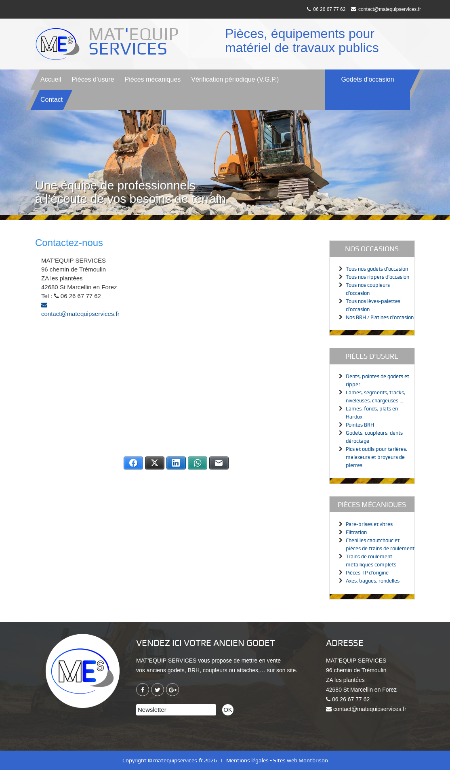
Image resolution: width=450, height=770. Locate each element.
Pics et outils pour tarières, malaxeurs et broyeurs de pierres (376, 457)
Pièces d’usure (93, 79)
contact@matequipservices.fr (386, 9)
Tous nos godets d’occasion (377, 269)
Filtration (356, 532)
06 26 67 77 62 (326, 9)
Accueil (50, 79)
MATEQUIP (135, 41)
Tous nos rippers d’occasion (377, 277)
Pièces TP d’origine (367, 573)
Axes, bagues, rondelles (373, 581)
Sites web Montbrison (300, 760)
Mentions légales (247, 760)
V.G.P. (235, 79)
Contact (51, 99)
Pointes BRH (360, 425)
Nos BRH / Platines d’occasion (380, 317)
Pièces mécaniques (153, 79)
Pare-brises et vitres (369, 524)
